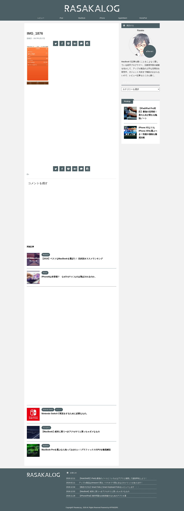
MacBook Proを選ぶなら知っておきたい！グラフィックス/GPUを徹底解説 (76, 450)
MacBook (81, 18)
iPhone (102, 18)
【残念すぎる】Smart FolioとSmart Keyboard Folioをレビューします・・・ (109, 487)
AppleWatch (122, 18)
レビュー (41, 18)
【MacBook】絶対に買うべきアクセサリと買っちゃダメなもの (71, 432)
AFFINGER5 (113, 507)
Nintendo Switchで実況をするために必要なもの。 (65, 413)
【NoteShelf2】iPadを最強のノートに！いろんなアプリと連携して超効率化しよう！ (113, 478)
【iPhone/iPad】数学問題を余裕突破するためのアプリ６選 (102, 496)
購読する (128, 25)
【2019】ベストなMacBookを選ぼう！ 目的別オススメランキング (72, 259)
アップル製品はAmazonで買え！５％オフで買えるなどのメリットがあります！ (111, 483)
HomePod (143, 18)
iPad (61, 18)
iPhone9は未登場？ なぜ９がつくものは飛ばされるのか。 (69, 277)
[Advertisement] (48, 107)
